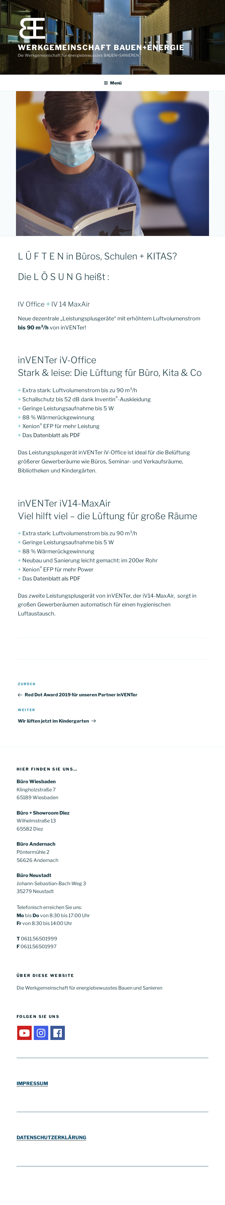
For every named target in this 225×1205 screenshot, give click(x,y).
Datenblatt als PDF (57, 435)
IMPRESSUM (32, 1083)
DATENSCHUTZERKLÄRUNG (51, 1137)
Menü (113, 82)
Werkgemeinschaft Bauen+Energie (101, 47)
